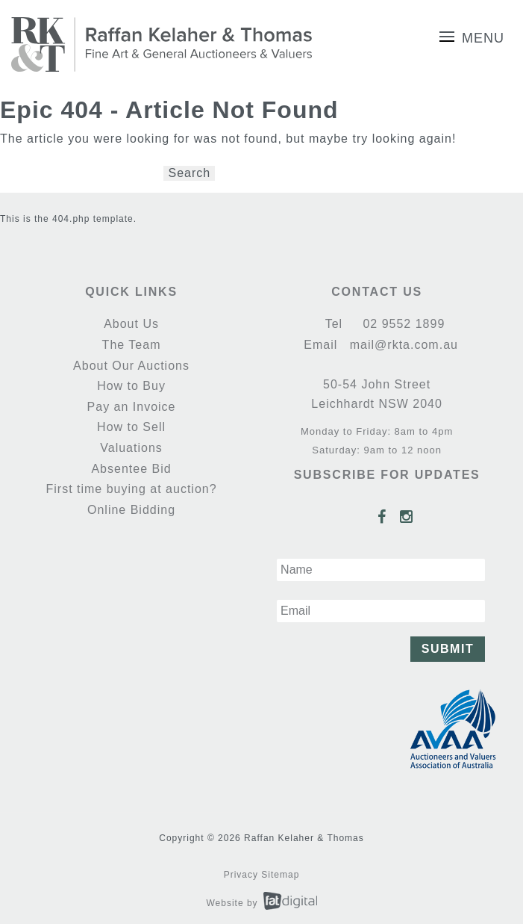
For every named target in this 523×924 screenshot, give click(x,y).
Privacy (241, 874)
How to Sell (131, 427)
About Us (131, 323)
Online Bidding (131, 509)
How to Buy (131, 385)
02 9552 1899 (402, 323)
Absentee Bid (131, 468)
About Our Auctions (131, 365)
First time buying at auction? (131, 489)
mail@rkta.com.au (401, 344)
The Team (131, 344)
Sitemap (280, 874)
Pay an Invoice (131, 406)
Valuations (131, 447)
